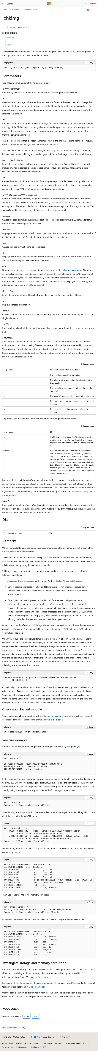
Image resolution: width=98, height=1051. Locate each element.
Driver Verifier (44, 977)
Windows (15, 9)
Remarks (8, 44)
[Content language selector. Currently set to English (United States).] (14, 1037)
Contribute (47, 1043)
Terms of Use (7, 1047)
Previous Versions (23, 1043)
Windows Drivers (31, 9)
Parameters (9, 37)
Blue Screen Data (37, 986)
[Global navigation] (2, 3)
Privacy (58, 1043)
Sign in (93, 3)
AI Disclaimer (7, 1043)
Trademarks (21, 1047)
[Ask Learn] (88, 10)
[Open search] (86, 3)
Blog (36, 1043)
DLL (6, 41)
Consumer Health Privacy (76, 1043)
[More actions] (93, 10)
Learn (5, 9)
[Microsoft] (49, 3)
